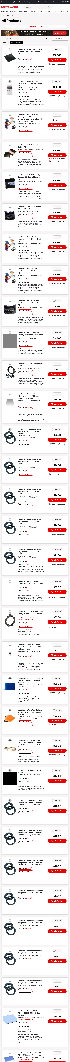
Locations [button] (5, 2)
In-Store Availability (25, 63)
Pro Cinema (56, 12)
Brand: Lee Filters (16, 42)
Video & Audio (13, 11)
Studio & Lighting (23, 11)
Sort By (48, 39)
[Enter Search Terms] (36, 7)
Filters (35, 26)
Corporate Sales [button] (43, 2)
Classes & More (64, 11)
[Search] (49, 7)
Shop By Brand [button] (31, 2)
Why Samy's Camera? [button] (18, 2)
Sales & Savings (40, 12)
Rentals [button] (53, 2)
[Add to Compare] (54, 49)
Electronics (32, 11)
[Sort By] (60, 39)
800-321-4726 (64, 2)
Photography (4, 11)
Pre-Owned (48, 11)
